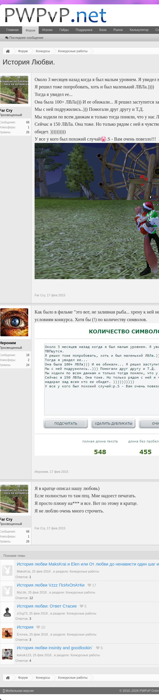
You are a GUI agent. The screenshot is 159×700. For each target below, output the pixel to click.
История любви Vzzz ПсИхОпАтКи (51, 585)
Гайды (64, 30)
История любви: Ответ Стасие (47, 606)
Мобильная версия (18, 690)
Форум (30, 30)
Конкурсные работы (84, 571)
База (102, 30)
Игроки (47, 30)
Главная (12, 30)
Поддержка (84, 30)
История (25, 627)
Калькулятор (139, 30)
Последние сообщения (24, 37)
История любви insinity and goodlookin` (55, 647)
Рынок (118, 30)
